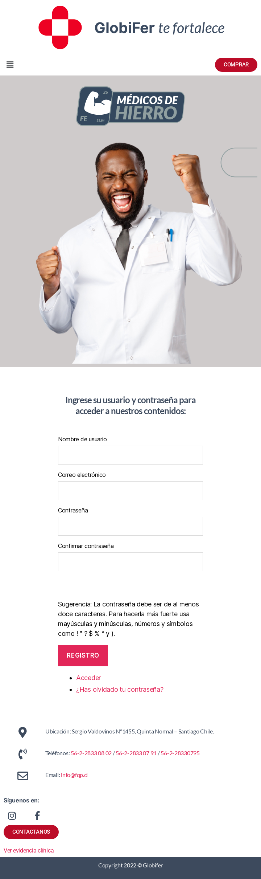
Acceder (88, 678)
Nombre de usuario (82, 439)
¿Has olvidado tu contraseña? (119, 689)
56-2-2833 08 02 (91, 752)
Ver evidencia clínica (29, 850)
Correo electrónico (82, 474)
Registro (83, 655)
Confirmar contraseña (86, 545)
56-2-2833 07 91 (136, 752)
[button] (65, 64)
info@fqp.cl (74, 774)
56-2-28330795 (180, 752)
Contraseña (73, 510)
